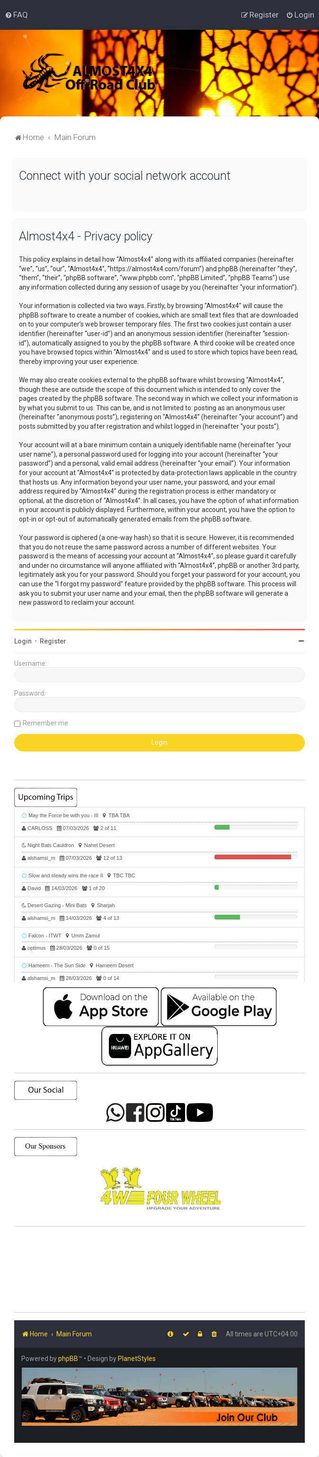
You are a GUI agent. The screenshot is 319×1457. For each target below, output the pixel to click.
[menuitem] (16, 14)
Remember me (45, 723)
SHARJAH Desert (159, 1269)
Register (53, 641)
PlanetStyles (137, 1358)
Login (23, 641)
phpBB (68, 1358)
